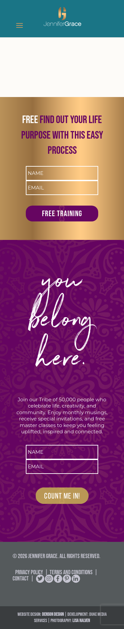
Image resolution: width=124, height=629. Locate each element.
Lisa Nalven (81, 620)
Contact (21, 578)
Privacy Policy (29, 572)
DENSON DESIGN (53, 614)
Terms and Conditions (71, 572)
